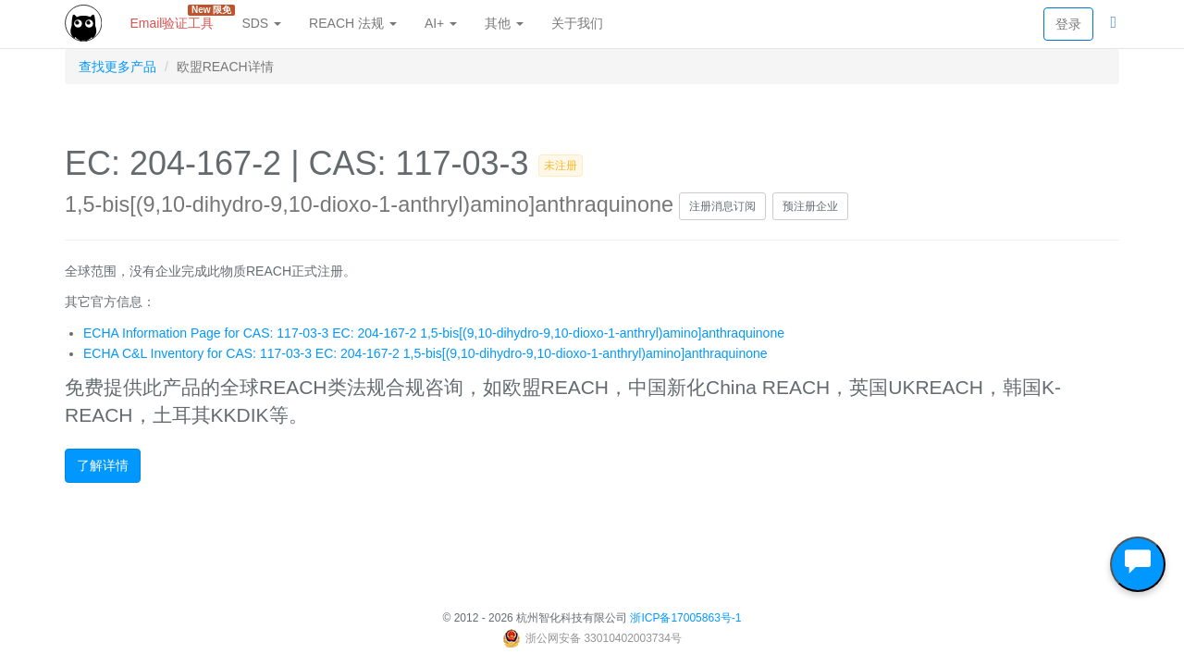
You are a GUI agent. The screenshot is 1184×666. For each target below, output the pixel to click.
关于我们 (577, 23)
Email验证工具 (179, 18)
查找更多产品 (117, 66)
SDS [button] (261, 23)
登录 (1068, 24)
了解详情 (103, 465)
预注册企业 (810, 206)
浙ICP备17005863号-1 (685, 617)
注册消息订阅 (722, 206)
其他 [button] (504, 23)
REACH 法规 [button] (353, 23)
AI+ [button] (441, 23)
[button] (1113, 23)
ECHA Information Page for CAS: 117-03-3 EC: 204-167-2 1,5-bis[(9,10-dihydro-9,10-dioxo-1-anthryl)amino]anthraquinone (433, 333)
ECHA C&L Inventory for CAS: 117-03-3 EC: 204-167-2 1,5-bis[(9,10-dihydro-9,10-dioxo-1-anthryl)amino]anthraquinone (425, 353)
